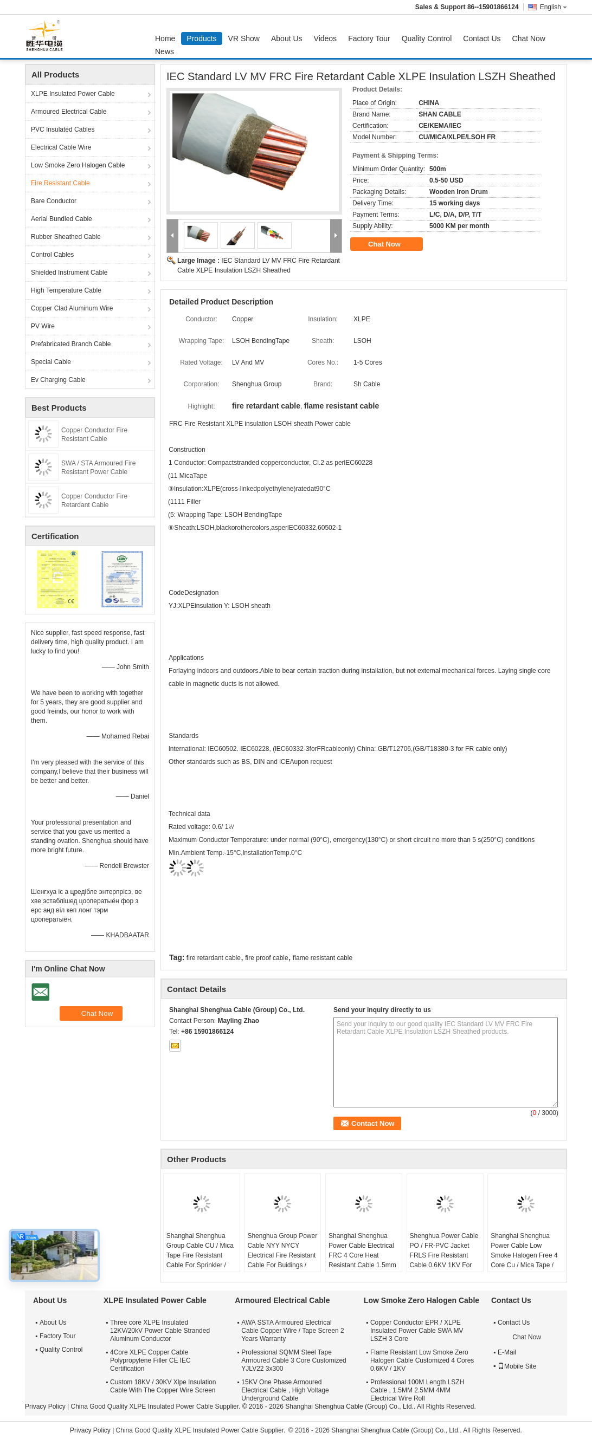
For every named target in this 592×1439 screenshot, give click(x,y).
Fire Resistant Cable (60, 183)
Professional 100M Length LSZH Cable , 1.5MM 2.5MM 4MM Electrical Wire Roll (417, 1390)
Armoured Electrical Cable (68, 111)
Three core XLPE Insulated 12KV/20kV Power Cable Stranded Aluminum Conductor (160, 1331)
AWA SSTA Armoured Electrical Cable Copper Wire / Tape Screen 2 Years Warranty (292, 1331)
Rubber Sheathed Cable (66, 237)
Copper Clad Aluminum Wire (72, 308)
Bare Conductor (53, 201)
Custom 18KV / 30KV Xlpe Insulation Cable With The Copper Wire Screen (163, 1386)
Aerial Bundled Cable (61, 219)
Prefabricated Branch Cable (71, 344)
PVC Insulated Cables (62, 129)
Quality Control (427, 38)
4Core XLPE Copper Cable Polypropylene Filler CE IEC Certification (150, 1360)
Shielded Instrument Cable (69, 272)
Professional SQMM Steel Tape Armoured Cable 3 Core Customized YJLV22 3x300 (293, 1360)
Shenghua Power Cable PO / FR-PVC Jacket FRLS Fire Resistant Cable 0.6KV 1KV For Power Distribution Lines (445, 1255)
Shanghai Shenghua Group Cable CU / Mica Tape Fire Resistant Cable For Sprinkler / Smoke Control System (200, 1255)
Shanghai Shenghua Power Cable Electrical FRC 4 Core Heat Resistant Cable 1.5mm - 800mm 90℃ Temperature (362, 1260)
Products (201, 38)
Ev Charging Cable (58, 380)
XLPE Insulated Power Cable (73, 94)
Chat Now (528, 38)
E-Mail (507, 1352)
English (553, 7)
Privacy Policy (45, 1406)
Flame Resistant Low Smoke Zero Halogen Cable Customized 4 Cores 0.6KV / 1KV (422, 1360)
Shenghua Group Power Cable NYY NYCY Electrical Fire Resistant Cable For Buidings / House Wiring (282, 1255)
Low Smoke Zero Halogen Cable (78, 165)
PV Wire (43, 326)
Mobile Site (517, 1366)
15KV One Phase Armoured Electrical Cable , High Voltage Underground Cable (285, 1390)
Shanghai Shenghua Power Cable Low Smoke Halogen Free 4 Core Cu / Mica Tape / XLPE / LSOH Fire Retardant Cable (524, 1260)
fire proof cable (266, 958)
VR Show (244, 38)
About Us (287, 38)
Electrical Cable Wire (61, 147)
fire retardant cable (213, 958)
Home (165, 38)
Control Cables (52, 254)
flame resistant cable (322, 958)
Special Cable (51, 362)
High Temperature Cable (66, 290)
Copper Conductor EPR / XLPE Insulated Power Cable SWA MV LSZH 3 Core (417, 1331)
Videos (325, 38)
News (164, 51)
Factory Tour (369, 38)
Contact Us (481, 38)
